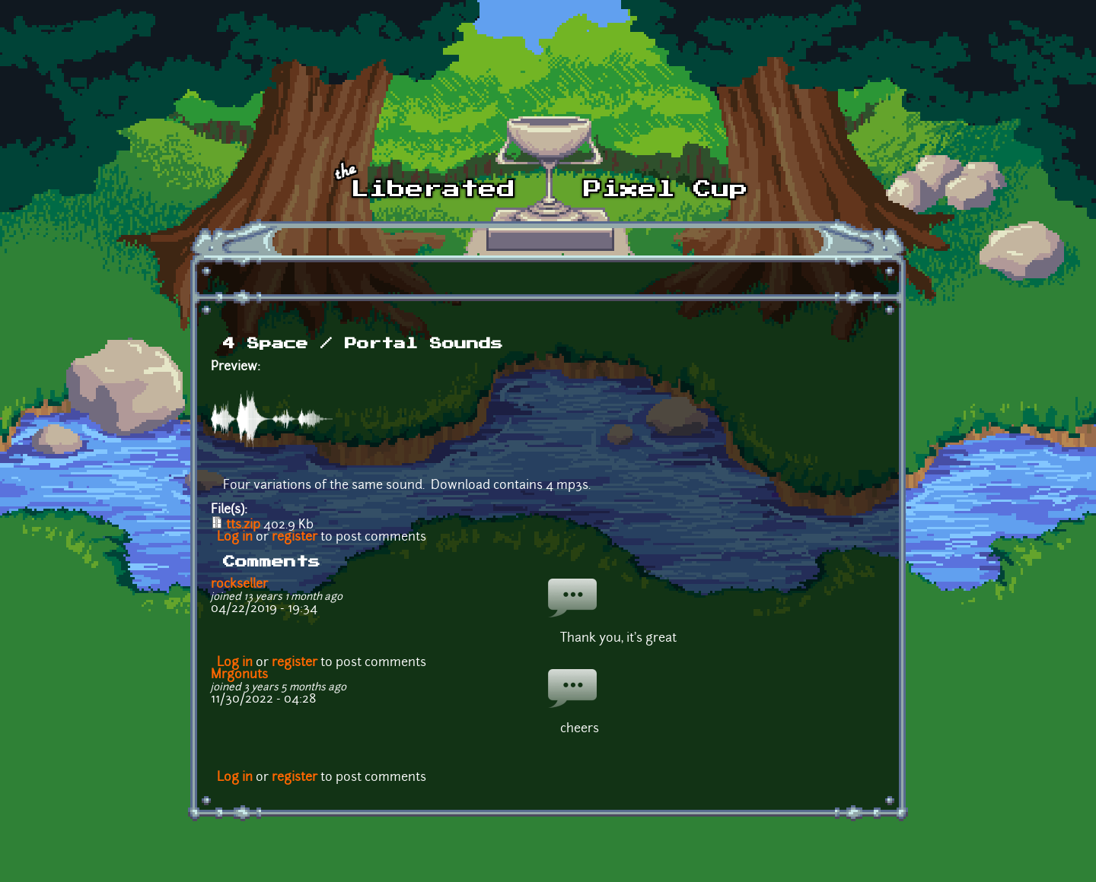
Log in (235, 537)
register (294, 537)
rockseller (239, 585)
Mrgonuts (239, 675)
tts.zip (243, 525)
